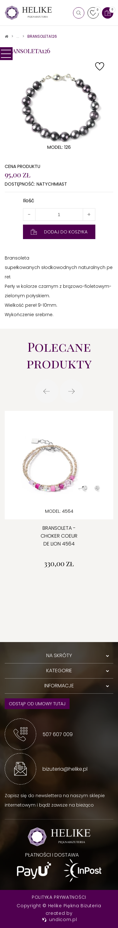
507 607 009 (57, 734)
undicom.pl (59, 919)
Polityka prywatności (59, 897)
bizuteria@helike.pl (64, 769)
